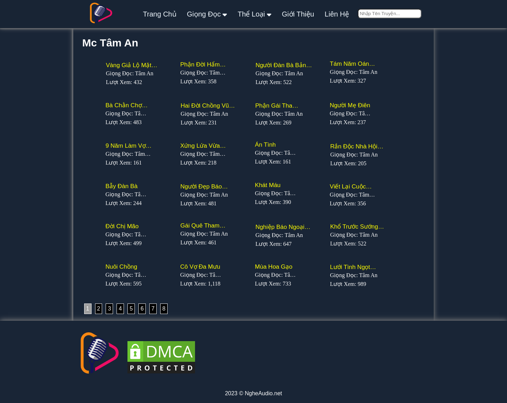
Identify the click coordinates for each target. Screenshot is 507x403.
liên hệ (337, 14)
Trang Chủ (159, 14)
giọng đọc (207, 14)
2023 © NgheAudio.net (253, 393)
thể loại (254, 14)
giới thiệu (298, 14)
